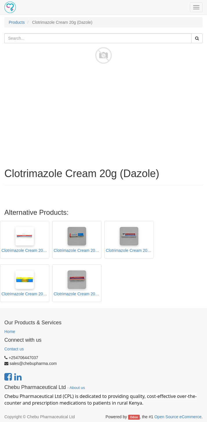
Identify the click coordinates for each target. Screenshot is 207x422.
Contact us (14, 349)
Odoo (134, 417)
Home (9, 331)
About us (77, 387)
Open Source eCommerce (177, 416)
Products (17, 22)
